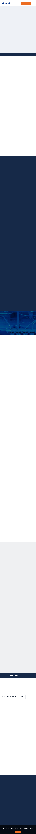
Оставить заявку (26, 3)
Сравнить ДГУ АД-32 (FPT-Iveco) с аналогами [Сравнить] (13, 696)
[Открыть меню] (33, 3)
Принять (18, 831)
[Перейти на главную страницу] (7, 3)
